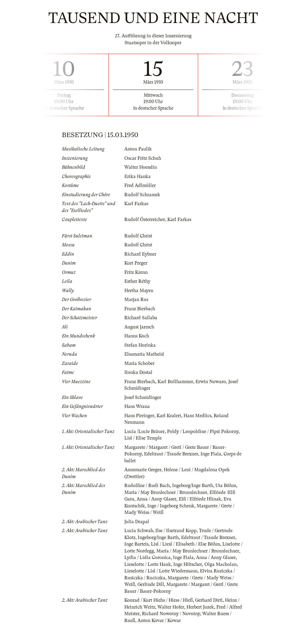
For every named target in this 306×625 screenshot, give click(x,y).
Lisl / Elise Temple (143, 438)
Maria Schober (139, 363)
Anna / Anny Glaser (156, 499)
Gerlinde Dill (150, 584)
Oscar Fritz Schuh (142, 158)
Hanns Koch (136, 336)
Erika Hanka (137, 176)
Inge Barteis (136, 544)
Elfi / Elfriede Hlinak (200, 499)
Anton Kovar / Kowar (159, 620)
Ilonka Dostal (138, 372)
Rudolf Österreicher (144, 219)
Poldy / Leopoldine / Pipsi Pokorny (202, 431)
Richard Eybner (140, 254)
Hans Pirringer (139, 415)
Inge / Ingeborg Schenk (170, 506)
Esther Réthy (137, 281)
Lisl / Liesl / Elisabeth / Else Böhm (185, 544)
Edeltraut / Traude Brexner (171, 454)
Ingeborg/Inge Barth (192, 485)
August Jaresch (139, 327)
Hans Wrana (137, 406)
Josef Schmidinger (142, 397)
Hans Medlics (197, 415)
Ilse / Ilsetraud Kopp (176, 530)
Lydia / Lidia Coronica (147, 557)
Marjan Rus (136, 299)
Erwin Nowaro (210, 381)
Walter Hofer (170, 607)
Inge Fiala (211, 454)
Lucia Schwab (138, 530)
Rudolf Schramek (142, 194)
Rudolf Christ (138, 236)
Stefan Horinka (140, 345)
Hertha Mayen (138, 290)
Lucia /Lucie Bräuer (144, 431)
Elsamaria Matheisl (144, 354)
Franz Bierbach (139, 308)
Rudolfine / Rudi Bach (147, 485)
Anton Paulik (138, 149)
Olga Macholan (220, 564)
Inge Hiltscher (187, 564)
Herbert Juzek (200, 607)
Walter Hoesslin (140, 167)
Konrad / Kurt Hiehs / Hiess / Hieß (158, 600)
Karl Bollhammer (175, 381)
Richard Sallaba (140, 317)
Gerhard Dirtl (209, 600)
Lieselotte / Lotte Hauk (147, 564)
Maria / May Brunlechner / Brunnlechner (165, 492)
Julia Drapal (136, 521)
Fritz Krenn (136, 272)
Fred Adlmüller (140, 185)
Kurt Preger (135, 263)
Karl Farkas (136, 203)
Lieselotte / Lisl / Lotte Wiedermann (161, 571)
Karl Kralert (169, 415)
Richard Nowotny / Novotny (171, 613)
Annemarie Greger (142, 469)
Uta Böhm (225, 485)
